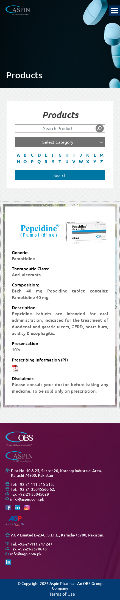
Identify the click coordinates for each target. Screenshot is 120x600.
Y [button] (94, 161)
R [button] (46, 161)
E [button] (46, 155)
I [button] (74, 155)
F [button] (53, 155)
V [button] (74, 161)
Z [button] (101, 161)
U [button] (66, 161)
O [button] (25, 161)
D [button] (39, 155)
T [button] (59, 161)
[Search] (60, 128)
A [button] (18, 155)
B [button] (25, 155)
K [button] (87, 155)
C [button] (32, 155)
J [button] (81, 155)
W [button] (81, 161)
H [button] (67, 155)
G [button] (60, 155)
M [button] (102, 155)
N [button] (18, 161)
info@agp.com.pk (25, 554)
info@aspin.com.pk (27, 499)
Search (60, 175)
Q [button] (39, 161)
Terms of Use (62, 594)
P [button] (32, 161)
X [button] (87, 161)
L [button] (95, 155)
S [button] (53, 161)
